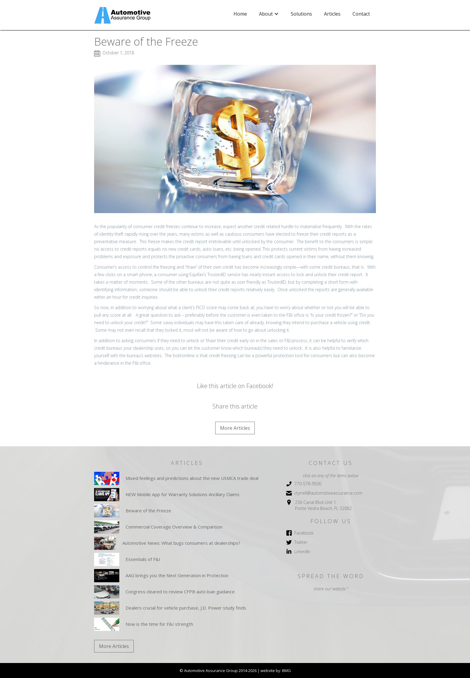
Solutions (301, 14)
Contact (361, 14)
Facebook (304, 533)
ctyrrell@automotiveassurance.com (328, 493)
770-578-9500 (307, 484)
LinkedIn (302, 551)
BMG (286, 670)
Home (240, 14)
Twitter (300, 542)
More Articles (235, 428)
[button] (269, 14)
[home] (123, 15)
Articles (332, 14)
